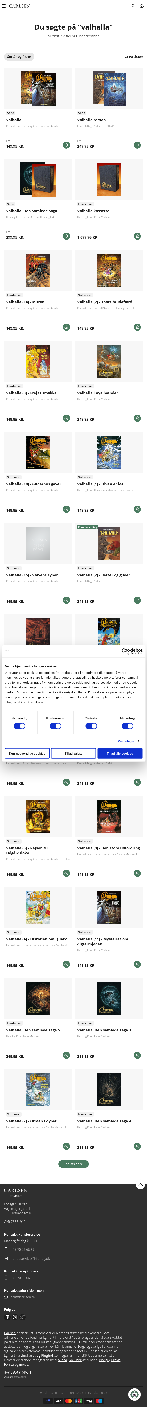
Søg (133, 6)
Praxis (115, 1360)
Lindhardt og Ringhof (37, 1355)
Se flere (38, 110)
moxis (23, 1364)
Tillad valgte (73, 753)
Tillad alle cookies (120, 753)
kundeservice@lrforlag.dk (30, 1258)
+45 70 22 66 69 (22, 1249)
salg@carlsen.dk (23, 1297)
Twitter (22, 1317)
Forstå (9, 1364)
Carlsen (10, 1333)
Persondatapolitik (96, 1393)
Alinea (62, 1360)
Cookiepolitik (75, 1393)
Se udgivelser (38, 292)
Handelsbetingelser (52, 1393)
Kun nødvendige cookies (27, 753)
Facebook (7, 1317)
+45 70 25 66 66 (22, 1277)
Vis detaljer (126, 741)
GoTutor (75, 1360)
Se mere (66, 145)
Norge (104, 1360)
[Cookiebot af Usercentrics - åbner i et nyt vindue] (124, 651)
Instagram (15, 1317)
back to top (140, 1184)
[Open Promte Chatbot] (134, 1394)
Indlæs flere (73, 1164)
